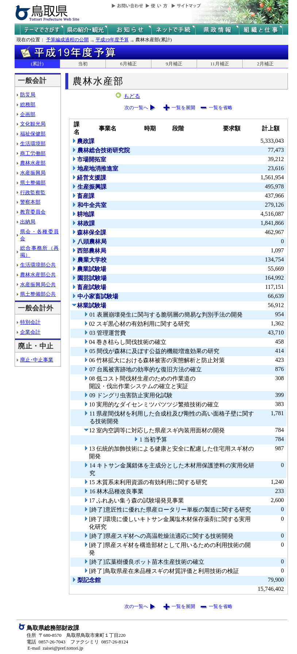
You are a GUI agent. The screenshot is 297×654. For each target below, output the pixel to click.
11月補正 (219, 63)
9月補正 (174, 63)
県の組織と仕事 (261, 30)
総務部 (27, 104)
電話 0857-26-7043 (46, 642)
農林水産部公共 (38, 275)
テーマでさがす (42, 30)
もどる (132, 96)
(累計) (37, 63)
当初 (83, 63)
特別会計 (30, 322)
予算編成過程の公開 (67, 39)
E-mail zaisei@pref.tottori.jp (55, 648)
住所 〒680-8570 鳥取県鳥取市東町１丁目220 (76, 635)
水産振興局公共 (38, 284)
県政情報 (217, 30)
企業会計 (30, 332)
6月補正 (128, 63)
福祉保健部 (33, 134)
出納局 (27, 222)
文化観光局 (33, 124)
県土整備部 (33, 183)
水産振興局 (33, 173)
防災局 (27, 94)
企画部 (27, 114)
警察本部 (30, 202)
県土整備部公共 (38, 294)
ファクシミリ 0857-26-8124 (99, 642)
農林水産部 (33, 163)
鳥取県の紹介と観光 (86, 30)
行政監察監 (33, 192)
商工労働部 (33, 153)
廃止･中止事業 (36, 360)
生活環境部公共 (38, 265)
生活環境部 (33, 143)
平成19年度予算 (112, 39)
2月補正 (265, 63)
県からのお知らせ (129, 30)
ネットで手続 (173, 30)
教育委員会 (33, 212)
